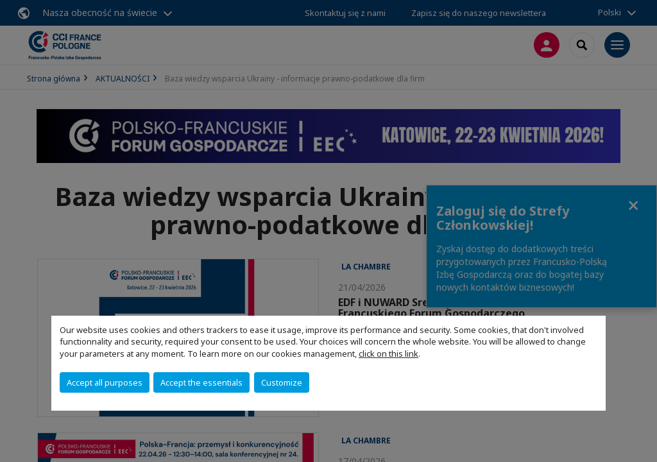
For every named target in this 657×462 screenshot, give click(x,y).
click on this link (388, 353)
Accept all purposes (104, 382)
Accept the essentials (201, 382)
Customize (281, 382)
